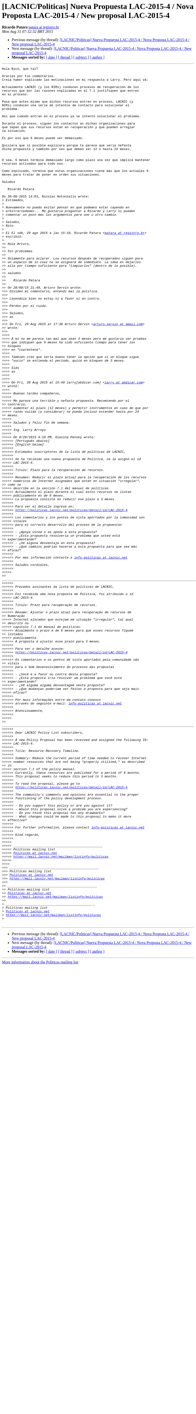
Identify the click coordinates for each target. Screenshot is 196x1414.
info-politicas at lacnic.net (100, 656)
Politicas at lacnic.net (35, 1010)
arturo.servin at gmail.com (118, 376)
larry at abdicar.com (124, 446)
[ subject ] (81, 57)
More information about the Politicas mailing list (40, 1133)
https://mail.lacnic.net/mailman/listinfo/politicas (60, 1015)
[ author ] (97, 57)
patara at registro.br (44, 27)
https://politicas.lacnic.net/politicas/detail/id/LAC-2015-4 (71, 599)
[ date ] (51, 57)
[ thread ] (65, 57)
